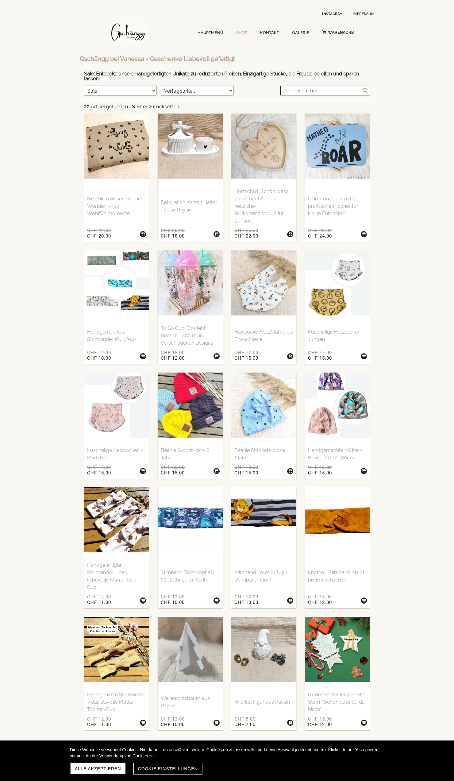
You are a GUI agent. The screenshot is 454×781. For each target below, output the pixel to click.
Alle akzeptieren (98, 768)
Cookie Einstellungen (168, 768)
